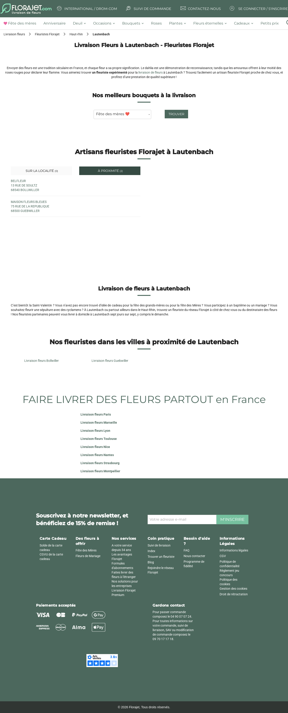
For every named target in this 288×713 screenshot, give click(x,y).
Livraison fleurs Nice (95, 447)
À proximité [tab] (110, 171)
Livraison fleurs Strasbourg (100, 463)
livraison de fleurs (150, 72)
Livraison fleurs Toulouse (99, 439)
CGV (223, 556)
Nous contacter (194, 556)
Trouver (176, 114)
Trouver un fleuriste (161, 556)
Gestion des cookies (233, 588)
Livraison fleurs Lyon (95, 430)
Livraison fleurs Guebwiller (110, 360)
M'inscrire (232, 519)
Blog (151, 562)
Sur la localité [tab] (41, 171)
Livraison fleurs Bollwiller (41, 360)
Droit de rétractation (234, 594)
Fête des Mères (86, 550)
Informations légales (234, 550)
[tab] (22, 23)
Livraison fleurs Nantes (97, 455)
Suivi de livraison (159, 545)
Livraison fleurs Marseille (99, 422)
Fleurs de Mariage (88, 556)
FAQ (186, 550)
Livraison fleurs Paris (96, 414)
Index (151, 551)
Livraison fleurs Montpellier (100, 471)
